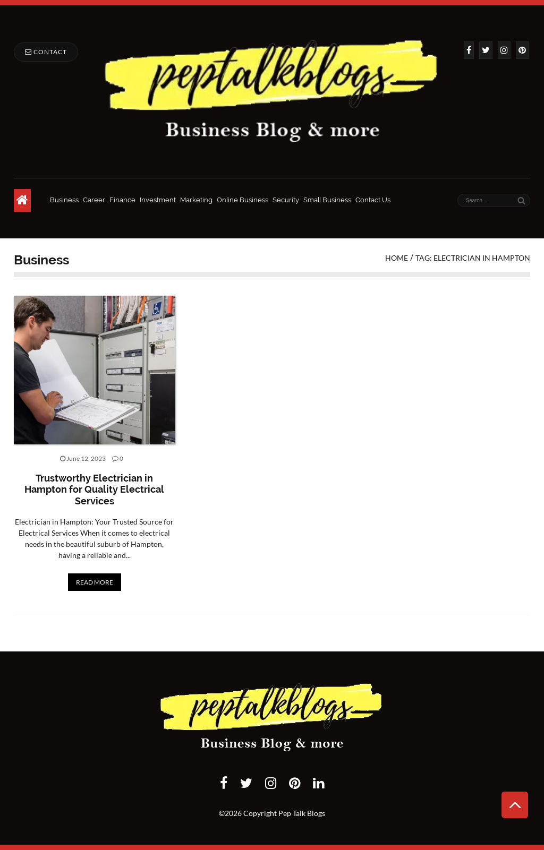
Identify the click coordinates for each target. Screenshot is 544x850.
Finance (122, 200)
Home (396, 257)
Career (94, 200)
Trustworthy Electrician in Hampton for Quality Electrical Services (94, 489)
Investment (158, 200)
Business (64, 200)
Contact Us (372, 200)
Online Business (242, 200)
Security (286, 200)
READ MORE (94, 582)
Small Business (327, 200)
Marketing (196, 200)
